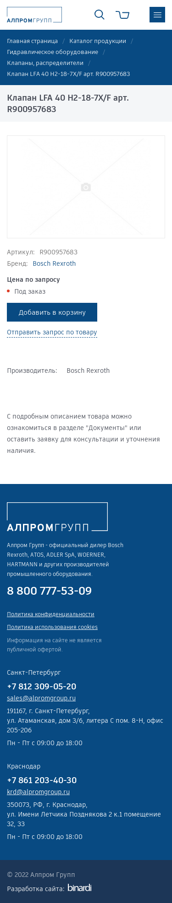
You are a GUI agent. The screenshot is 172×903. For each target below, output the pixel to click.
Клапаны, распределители (45, 63)
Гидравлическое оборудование (52, 52)
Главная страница (32, 41)
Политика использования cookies (52, 627)
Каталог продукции (97, 41)
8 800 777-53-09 (49, 591)
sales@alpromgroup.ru (41, 698)
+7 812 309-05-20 (41, 686)
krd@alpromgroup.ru (38, 791)
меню (157, 14)
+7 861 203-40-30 (42, 780)
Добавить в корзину (52, 312)
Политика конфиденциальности (50, 614)
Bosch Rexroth (54, 263)
